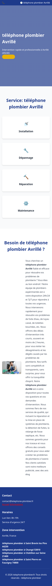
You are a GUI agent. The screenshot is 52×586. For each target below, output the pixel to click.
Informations (16, 504)
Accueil (5, 504)
